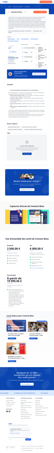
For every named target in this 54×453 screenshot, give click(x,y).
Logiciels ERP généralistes (25, 419)
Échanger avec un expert (27, 191)
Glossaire (23, 447)
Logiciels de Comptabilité (40, 412)
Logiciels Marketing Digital (18, 6)
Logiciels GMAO (23, 412)
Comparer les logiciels (46, 2)
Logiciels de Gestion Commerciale (41, 409)
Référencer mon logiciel (15, 434)
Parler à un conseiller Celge (40, 12)
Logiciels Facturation (39, 407)
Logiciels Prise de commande (26, 408)
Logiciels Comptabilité (25, 414)
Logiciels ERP (37, 403)
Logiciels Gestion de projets (26, 406)
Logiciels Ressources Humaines (41, 416)
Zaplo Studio (30, 451)
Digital (9, 6)
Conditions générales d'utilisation (27, 449)
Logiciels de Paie (38, 414)
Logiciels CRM (23, 410)
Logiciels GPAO (23, 401)
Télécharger (12, 339)
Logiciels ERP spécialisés (25, 417)
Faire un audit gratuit (27, 385)
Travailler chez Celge (10, 405)
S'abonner (28, 440)
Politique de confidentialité (31, 447)
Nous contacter (27, 155)
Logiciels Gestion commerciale (26, 415)
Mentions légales (40, 447)
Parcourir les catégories (38, 449)
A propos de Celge (9, 401)
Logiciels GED (37, 401)
